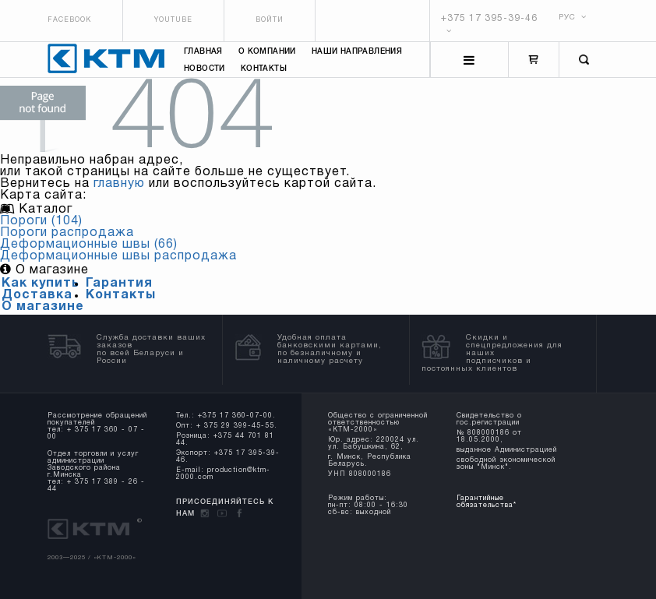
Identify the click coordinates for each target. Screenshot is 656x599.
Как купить (40, 283)
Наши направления (357, 51)
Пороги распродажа (67, 232)
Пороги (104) (41, 221)
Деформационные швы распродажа (118, 256)
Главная (203, 51)
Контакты (264, 68)
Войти (270, 20)
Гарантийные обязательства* (487, 502)
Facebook (69, 20)
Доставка (37, 295)
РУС (573, 17)
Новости (204, 68)
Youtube (173, 20)
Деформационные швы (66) (89, 244)
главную (119, 183)
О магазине (43, 306)
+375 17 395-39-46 (489, 18)
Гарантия (119, 283)
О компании (267, 51)
